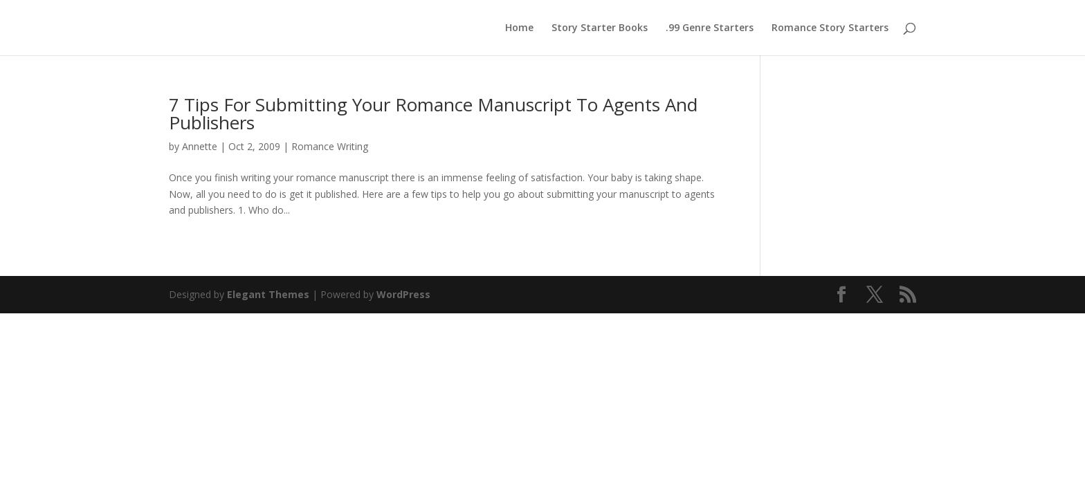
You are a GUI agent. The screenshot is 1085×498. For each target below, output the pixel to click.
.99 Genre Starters (710, 28)
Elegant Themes (268, 294)
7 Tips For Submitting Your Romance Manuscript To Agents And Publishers (433, 113)
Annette (199, 146)
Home (519, 28)
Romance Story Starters (830, 28)
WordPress (403, 294)
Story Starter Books (599, 28)
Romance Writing (329, 146)
